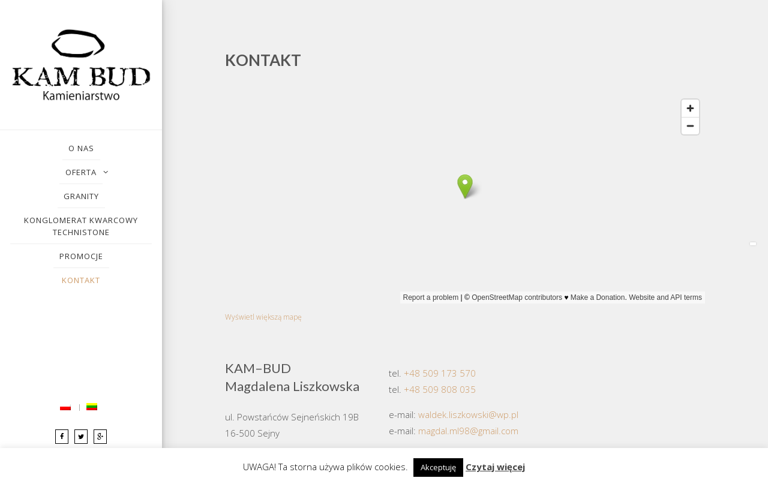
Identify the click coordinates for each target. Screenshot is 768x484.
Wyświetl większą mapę (263, 317)
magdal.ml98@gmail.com (468, 431)
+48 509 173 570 (440, 373)
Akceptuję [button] (438, 467)
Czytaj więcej (495, 467)
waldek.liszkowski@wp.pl (468, 414)
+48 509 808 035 (440, 389)
